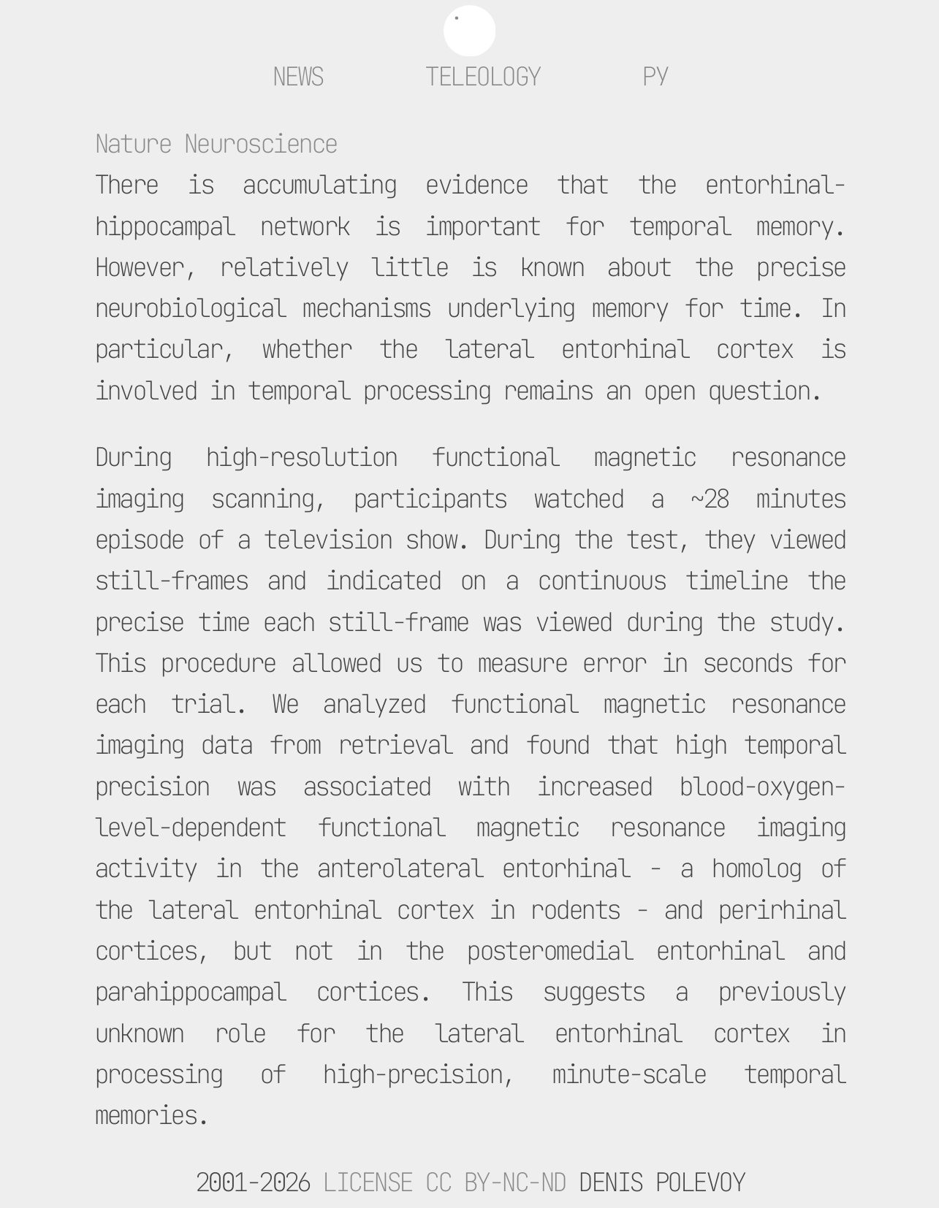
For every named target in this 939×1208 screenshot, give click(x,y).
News (297, 76)
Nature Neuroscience (215, 143)
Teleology (482, 76)
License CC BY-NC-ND (443, 1182)
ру (654, 76)
